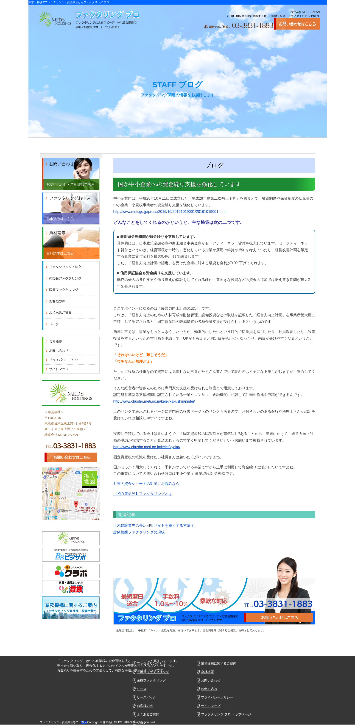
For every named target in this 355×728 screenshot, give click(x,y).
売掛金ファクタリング (153, 672)
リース (141, 689)
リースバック (146, 697)
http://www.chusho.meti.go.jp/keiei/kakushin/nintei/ (154, 401)
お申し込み (209, 689)
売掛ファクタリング (67, 145)
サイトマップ (210, 706)
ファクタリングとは (151, 663)
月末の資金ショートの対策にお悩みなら (146, 484)
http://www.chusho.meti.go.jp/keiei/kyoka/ (146, 447)
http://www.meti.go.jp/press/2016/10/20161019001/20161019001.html (169, 212)
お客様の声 (177, 145)
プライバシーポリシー (217, 697)
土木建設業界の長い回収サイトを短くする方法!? (153, 525)
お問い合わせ (210, 680)
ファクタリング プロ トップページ (226, 714)
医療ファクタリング (122, 145)
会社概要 (287, 145)
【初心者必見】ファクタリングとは (142, 494)
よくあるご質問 (232, 145)
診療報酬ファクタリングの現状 (139, 532)
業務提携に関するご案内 (218, 663)
